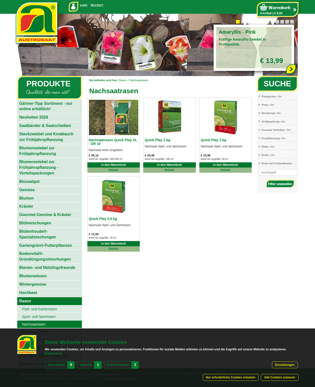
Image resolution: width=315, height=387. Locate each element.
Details (113, 170)
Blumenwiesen (33, 276)
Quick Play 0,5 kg (103, 219)
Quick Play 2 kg (157, 140)
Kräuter (26, 206)
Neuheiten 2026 (33, 117)
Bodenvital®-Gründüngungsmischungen (45, 256)
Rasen (123, 80)
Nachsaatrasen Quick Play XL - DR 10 (113, 142)
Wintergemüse (32, 284)
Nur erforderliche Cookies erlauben (230, 377)
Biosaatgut (29, 181)
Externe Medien (118, 365)
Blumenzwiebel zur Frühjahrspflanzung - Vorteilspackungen (38, 167)
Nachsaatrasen (139, 80)
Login (83, 4)
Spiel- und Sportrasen (38, 317)
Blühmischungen (35, 223)
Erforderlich (56, 365)
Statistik (86, 365)
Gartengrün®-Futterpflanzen (45, 245)
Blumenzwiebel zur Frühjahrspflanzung (37, 151)
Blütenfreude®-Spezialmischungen (37, 234)
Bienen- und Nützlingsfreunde (47, 267)
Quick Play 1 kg (213, 140)
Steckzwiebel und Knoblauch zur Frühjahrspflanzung (46, 137)
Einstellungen (285, 365)
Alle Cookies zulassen (279, 377)
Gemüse (27, 190)
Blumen (26, 198)
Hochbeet (28, 293)
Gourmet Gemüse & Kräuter (45, 215)
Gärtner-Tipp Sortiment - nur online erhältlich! (45, 106)
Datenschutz (53, 353)
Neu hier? (97, 4)
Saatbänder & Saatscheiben (45, 126)
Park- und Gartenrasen (39, 309)
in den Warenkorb (113, 165)
